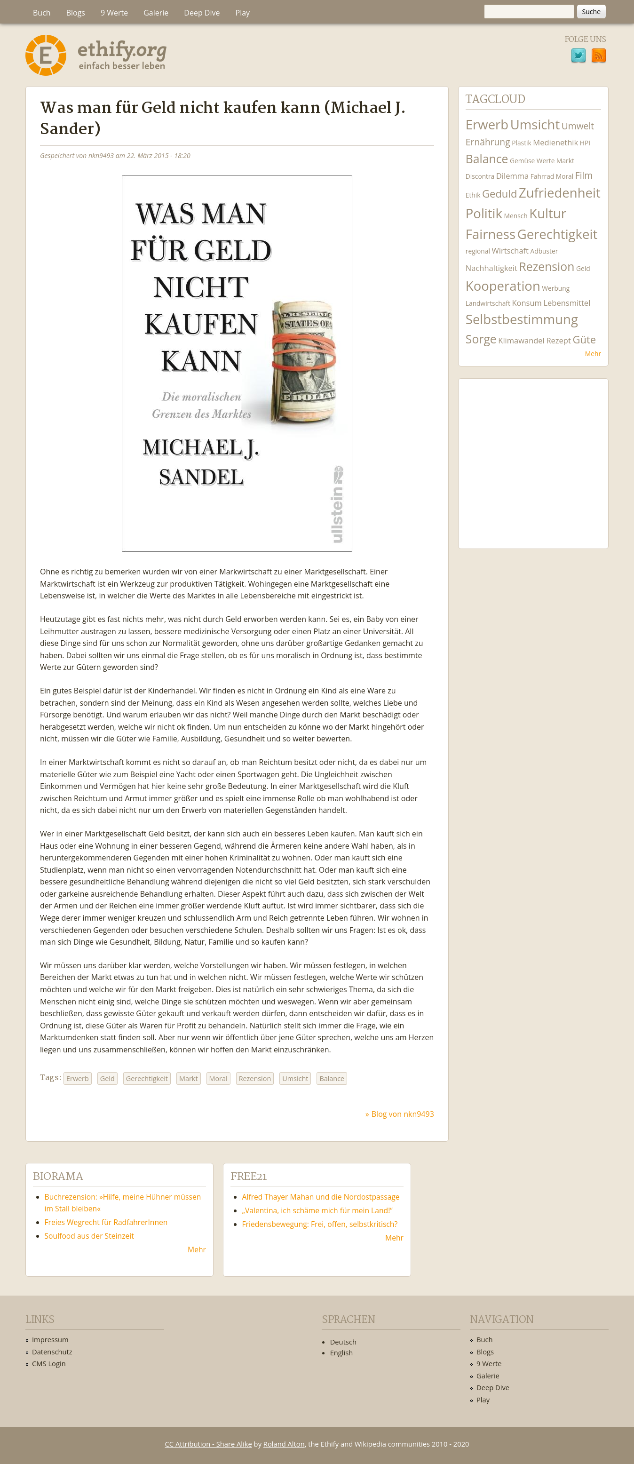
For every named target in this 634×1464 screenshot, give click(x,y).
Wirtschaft (510, 250)
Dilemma (512, 175)
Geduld (499, 193)
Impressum (50, 1339)
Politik (484, 213)
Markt (188, 1078)
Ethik (473, 195)
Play (243, 13)
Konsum (526, 302)
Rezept (558, 340)
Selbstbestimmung (522, 319)
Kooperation (503, 285)
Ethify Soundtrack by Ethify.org (533, 456)
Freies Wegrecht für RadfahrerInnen (106, 1222)
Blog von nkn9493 (403, 1114)
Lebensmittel (566, 302)
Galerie (155, 13)
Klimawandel (521, 340)
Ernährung (488, 141)
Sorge (481, 339)
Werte (546, 160)
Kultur (547, 213)
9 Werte (114, 13)
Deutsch (343, 1341)
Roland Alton (284, 1443)
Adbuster (544, 251)
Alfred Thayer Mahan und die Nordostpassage (321, 1197)
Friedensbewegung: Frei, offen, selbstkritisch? (320, 1224)
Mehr (593, 353)
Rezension (255, 1078)
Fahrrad (542, 176)
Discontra (480, 176)
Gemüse (522, 160)
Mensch (516, 215)
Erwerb (77, 1078)
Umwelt (578, 125)
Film (584, 175)
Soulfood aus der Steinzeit (89, 1236)
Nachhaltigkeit (491, 268)
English (341, 1352)
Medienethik (555, 142)
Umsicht (295, 1078)
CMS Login (49, 1363)
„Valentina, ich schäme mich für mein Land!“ (317, 1210)
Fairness (490, 234)
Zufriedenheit (560, 192)
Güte (584, 339)
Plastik (521, 142)
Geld (107, 1078)
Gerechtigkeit (147, 1078)
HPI (585, 142)
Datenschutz (52, 1351)
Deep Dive (202, 13)
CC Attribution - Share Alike (208, 1443)
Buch (42, 13)
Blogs (75, 13)
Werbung (556, 288)
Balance (331, 1078)
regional (478, 251)
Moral (218, 1078)
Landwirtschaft (488, 303)
